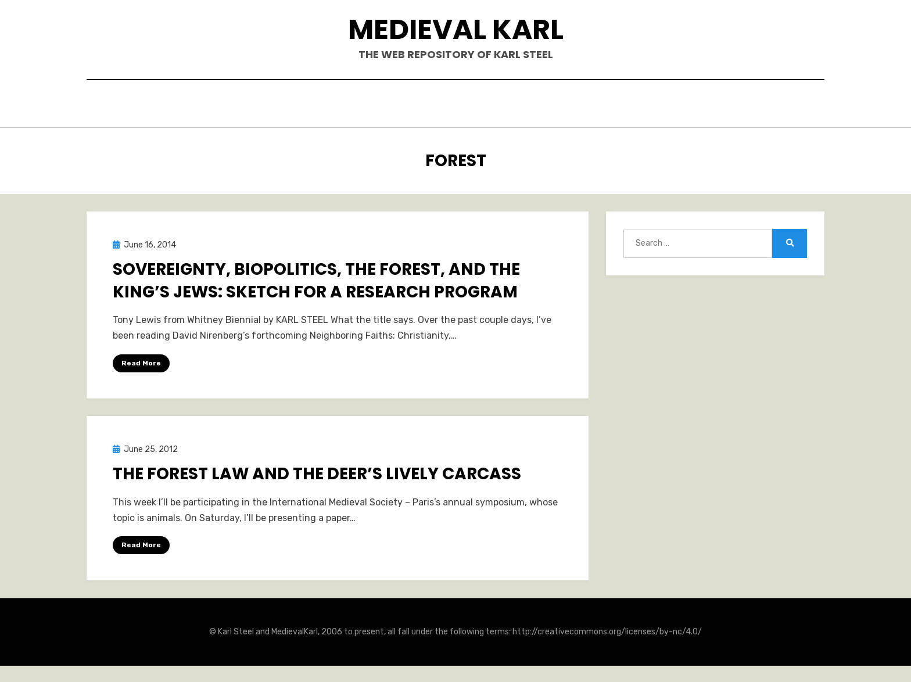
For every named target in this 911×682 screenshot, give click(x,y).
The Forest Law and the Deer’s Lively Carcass (317, 471)
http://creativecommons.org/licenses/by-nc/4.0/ (607, 629)
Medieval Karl (456, 29)
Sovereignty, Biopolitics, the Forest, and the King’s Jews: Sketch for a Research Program (316, 278)
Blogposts (516, 105)
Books (366, 105)
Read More (141, 360)
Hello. (315, 105)
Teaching (587, 105)
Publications (435, 105)
